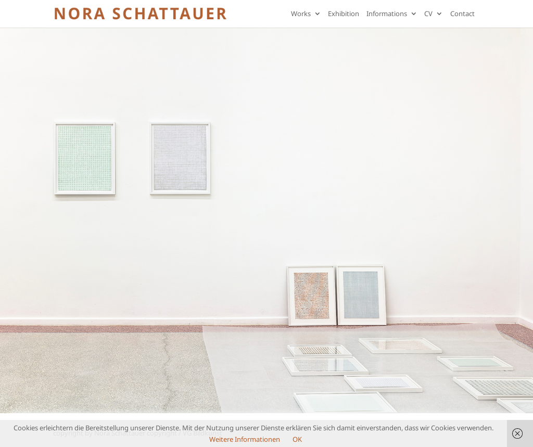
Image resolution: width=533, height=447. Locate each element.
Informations (386, 14)
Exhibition (343, 14)
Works (301, 14)
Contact (462, 14)
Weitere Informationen (244, 439)
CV (428, 14)
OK (297, 439)
